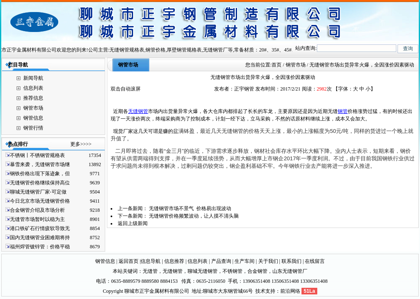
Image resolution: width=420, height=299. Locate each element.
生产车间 (244, 261)
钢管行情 (33, 128)
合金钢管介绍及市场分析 (37, 210)
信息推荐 (174, 261)
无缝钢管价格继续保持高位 (40, 183)
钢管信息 (33, 118)
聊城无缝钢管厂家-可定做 (38, 192)
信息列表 (33, 88)
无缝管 (150, 271)
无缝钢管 (138, 111)
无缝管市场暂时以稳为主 (37, 219)
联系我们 (291, 261)
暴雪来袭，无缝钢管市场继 (40, 164)
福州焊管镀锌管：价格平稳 (40, 247)
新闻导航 (33, 78)
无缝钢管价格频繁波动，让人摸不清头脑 (194, 216)
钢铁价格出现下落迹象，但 (40, 173)
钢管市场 (33, 108)
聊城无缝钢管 (202, 271)
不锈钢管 (232, 271)
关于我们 (268, 261)
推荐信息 (33, 98)
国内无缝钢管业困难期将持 (40, 237)
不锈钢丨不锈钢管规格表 (37, 155)
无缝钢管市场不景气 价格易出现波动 (190, 208)
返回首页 (128, 261)
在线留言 (315, 261)
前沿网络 (290, 291)
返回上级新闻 (133, 223)
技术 (260, 291)
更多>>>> (80, 144)
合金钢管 (257, 271)
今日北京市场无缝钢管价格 (40, 201)
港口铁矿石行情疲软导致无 (40, 228)
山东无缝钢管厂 (289, 271)
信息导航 (151, 261)
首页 (277, 65)
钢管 (343, 111)
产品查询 (221, 261)
